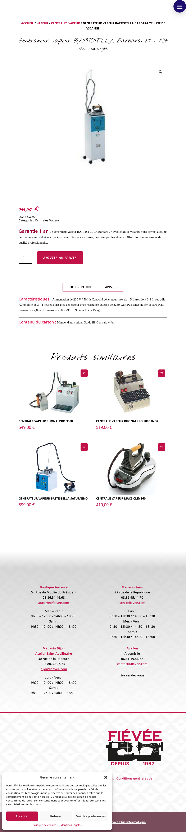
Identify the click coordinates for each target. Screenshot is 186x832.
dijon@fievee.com (54, 669)
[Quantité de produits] (25, 258)
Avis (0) (111, 287)
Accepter (22, 816)
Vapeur (42, 23)
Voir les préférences (91, 816)
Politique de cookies (44, 825)
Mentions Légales (71, 825)
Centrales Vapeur (65, 23)
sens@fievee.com (132, 603)
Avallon (132, 648)
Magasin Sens (132, 587)
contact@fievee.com (132, 664)
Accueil (27, 23)
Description (80, 287)
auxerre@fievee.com (53, 603)
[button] (106, 777)
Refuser (56, 816)
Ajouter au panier (60, 257)
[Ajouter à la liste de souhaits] (84, 373)
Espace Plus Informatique (127, 822)
